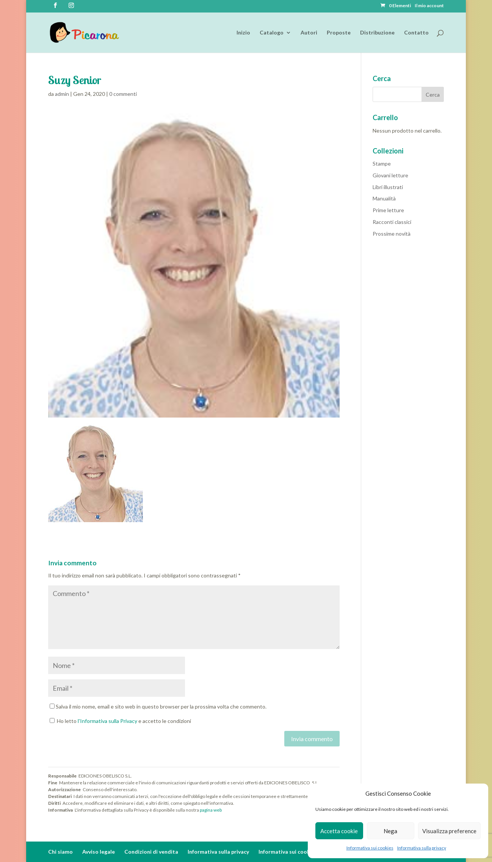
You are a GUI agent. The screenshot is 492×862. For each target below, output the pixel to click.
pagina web (211, 810)
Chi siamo (60, 851)
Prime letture (388, 210)
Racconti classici (392, 222)
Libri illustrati (388, 187)
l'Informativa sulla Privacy (107, 721)
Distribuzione (377, 33)
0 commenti (123, 94)
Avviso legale (98, 851)
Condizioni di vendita (151, 851)
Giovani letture (390, 175)
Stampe (382, 163)
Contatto (416, 33)
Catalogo (272, 33)
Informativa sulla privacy (421, 848)
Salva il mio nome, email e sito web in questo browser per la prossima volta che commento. (161, 706)
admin (62, 94)
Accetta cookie (339, 831)
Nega (390, 831)
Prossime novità (392, 233)
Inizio (243, 33)
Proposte (339, 33)
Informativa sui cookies (369, 848)
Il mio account (429, 5)
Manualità (384, 198)
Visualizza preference (449, 831)
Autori (309, 33)
